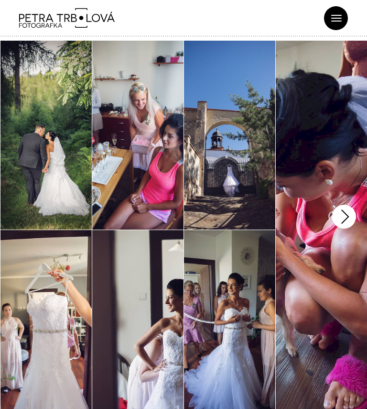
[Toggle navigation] (336, 18)
